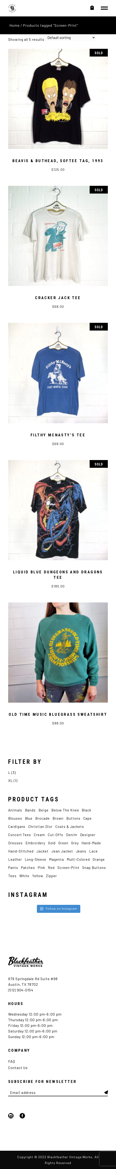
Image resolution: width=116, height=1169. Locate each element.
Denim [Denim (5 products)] (71, 835)
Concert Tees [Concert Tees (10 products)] (19, 835)
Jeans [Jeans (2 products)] (81, 851)
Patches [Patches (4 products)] (28, 867)
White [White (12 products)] (24, 876)
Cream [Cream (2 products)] (39, 835)
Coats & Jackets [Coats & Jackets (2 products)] (69, 826)
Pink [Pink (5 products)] (41, 867)
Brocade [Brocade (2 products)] (42, 818)
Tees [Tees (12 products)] (12, 876)
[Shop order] (70, 37)
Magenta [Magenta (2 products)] (56, 859)
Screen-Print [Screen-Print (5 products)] (68, 867)
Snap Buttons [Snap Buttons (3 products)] (94, 867)
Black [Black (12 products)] (86, 810)
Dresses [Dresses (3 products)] (15, 843)
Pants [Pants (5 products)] (13, 867)
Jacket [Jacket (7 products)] (42, 851)
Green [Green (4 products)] (63, 843)
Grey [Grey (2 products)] (75, 843)
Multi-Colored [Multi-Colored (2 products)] (78, 859)
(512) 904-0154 (20, 990)
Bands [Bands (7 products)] (30, 810)
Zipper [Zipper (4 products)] (51, 876)
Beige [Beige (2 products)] (44, 810)
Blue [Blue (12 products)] (29, 818)
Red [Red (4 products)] (51, 867)
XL (10, 780)
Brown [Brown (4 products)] (58, 818)
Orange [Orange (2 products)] (99, 859)
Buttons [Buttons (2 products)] (73, 818)
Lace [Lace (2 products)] (93, 851)
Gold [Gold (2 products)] (52, 843)
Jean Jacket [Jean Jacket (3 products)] (62, 851)
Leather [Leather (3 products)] (15, 859)
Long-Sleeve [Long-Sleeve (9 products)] (35, 859)
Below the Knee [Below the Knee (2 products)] (65, 810)
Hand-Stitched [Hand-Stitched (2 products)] (21, 851)
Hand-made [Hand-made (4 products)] (91, 843)
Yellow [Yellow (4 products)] (37, 876)
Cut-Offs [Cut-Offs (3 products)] (55, 835)
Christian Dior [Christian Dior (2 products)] (40, 826)
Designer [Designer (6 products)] (88, 835)
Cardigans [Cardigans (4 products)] (17, 826)
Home (14, 25)
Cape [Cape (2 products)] (87, 818)
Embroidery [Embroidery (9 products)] (35, 843)
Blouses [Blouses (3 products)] (15, 818)
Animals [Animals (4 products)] (15, 810)
